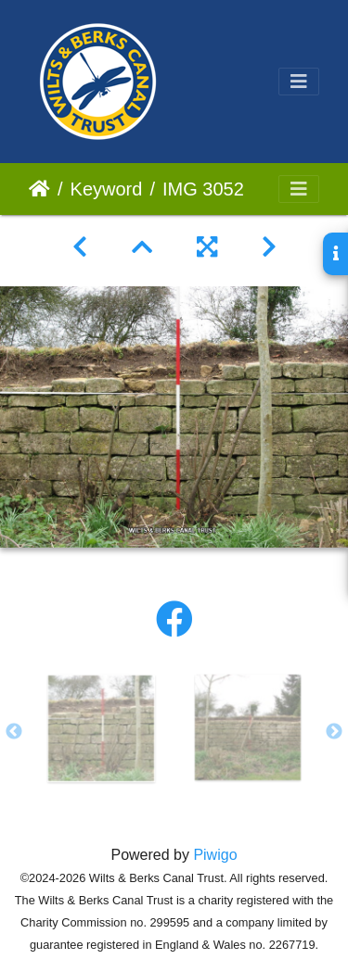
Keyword (107, 189)
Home (39, 189)
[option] (101, 728)
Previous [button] (14, 732)
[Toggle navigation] (298, 81)
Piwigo (215, 855)
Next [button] (334, 732)
